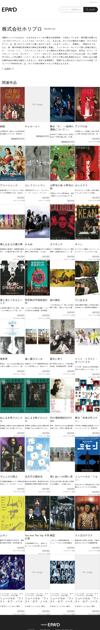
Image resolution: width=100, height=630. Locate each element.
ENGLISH (94, 2)
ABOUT (30, 618)
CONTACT (45, 618)
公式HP (9, 68)
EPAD (48, 628)
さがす (90, 9)
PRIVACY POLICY (64, 618)
